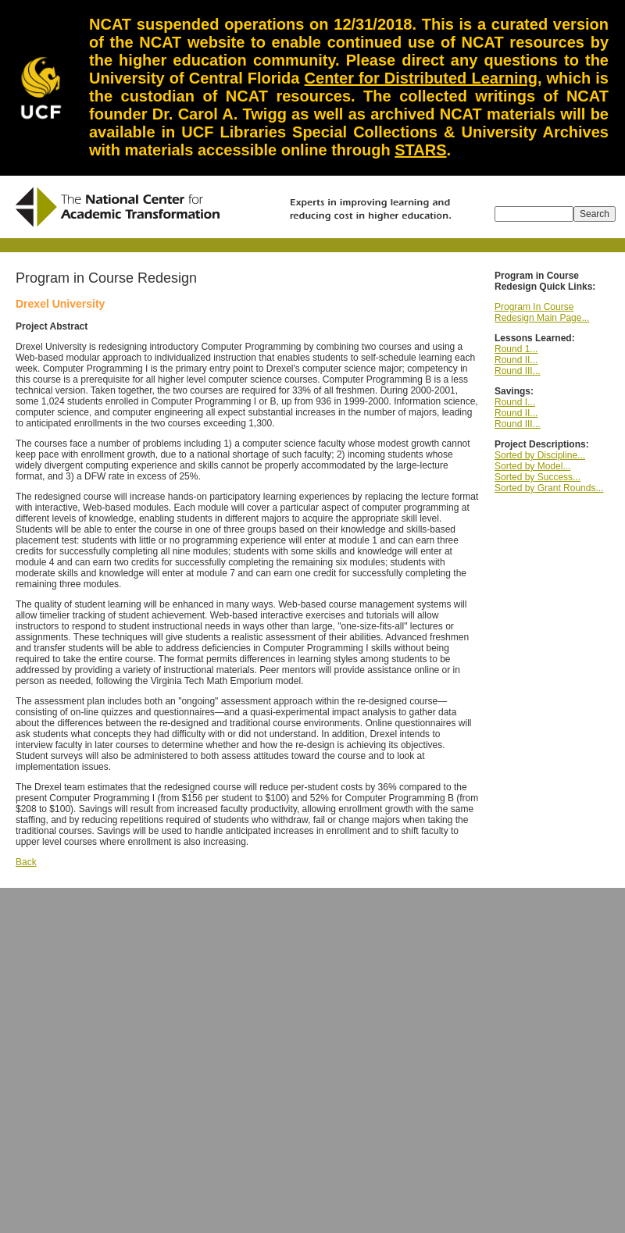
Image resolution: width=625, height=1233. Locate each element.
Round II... (516, 360)
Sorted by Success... (537, 477)
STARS (420, 150)
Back (26, 862)
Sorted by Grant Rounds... (549, 488)
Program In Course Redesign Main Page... (542, 312)
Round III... (518, 370)
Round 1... (516, 349)
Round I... (515, 402)
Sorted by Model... (532, 466)
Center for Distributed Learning (421, 78)
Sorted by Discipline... (540, 455)
